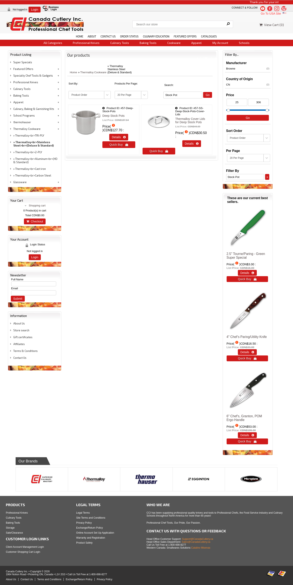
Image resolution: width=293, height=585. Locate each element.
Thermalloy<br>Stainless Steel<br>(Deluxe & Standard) (33, 143)
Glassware (20, 182)
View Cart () (271, 25)
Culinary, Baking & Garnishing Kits (33, 109)
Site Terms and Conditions (90, 517)
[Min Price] (237, 102)
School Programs (24, 115)
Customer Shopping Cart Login (23, 551)
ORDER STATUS (129, 36)
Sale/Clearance (14, 532)
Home (73, 72)
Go (208, 94)
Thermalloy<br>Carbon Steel (33, 175)
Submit (17, 298)
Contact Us (19, 357)
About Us (19, 323)
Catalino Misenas (200, 547)
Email (14, 288)
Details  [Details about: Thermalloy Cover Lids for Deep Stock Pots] (192, 143)
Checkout (34, 221)
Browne (247, 68)
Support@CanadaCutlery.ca (197, 539)
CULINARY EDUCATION (156, 36)
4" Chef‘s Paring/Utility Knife (247, 336)
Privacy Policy (84, 522)
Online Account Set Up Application (95, 532)
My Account (220, 43)
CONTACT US (108, 36)
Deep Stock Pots (113, 115)
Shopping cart (37, 205)
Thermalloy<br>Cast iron (30, 168)
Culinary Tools (119, 43)
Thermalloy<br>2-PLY (28, 152)
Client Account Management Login (25, 546)
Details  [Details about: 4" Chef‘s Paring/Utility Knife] (247, 352)
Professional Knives (86, 43)
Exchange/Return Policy (89, 527)
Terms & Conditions (25, 351)
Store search (21, 330)
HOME (79, 36)
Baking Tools (148, 43)
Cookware (174, 43)
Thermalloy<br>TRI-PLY (29, 135)
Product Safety (84, 542)
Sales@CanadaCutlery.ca (196, 541)
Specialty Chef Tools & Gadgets (33, 75)
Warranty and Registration (90, 537)
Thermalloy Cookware (27, 128)
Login (34, 9)
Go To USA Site (274, 13)
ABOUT (92, 36)
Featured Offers (23, 69)
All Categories (52, 43)
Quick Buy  (118, 144)
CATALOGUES (209, 36)
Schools (244, 43)
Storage (10, 527)
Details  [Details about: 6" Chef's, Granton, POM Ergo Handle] (247, 435)
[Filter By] (182, 95)
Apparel (196, 43)
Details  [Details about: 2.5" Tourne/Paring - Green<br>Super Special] (247, 272)
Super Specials (22, 62)
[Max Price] (258, 102)
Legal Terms (83, 512)
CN (247, 84)
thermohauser (22, 122)
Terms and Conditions (49, 579)
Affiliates (19, 344)
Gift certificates (22, 337)
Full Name (17, 279)
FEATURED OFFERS (185, 36)
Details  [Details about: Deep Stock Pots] (119, 137)
